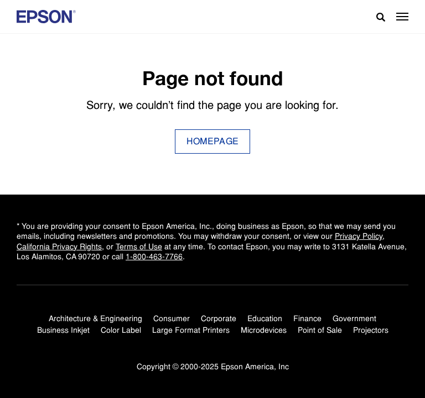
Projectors (370, 330)
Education (264, 318)
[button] (402, 16)
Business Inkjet (63, 330)
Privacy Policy (358, 236)
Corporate (218, 318)
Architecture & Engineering (95, 318)
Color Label (121, 330)
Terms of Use (139, 246)
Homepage (212, 141)
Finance (307, 318)
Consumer (171, 318)
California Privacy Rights (59, 246)
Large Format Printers (191, 330)
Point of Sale (320, 330)
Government (354, 318)
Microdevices (264, 330)
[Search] (376, 16)
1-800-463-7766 (154, 256)
